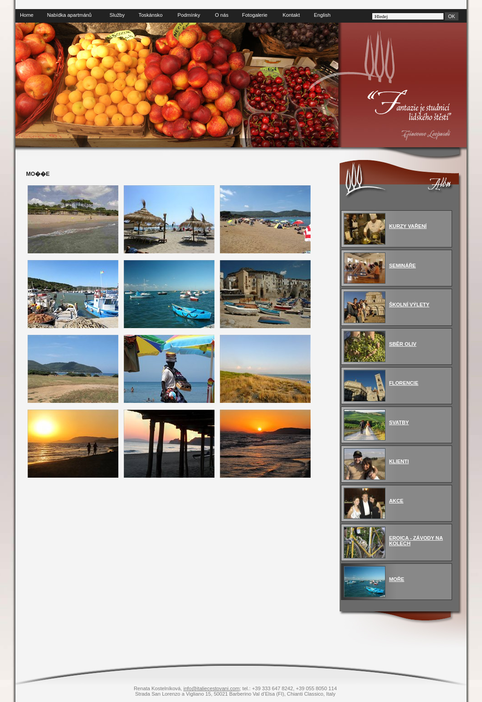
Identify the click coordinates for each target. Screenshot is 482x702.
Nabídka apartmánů (69, 15)
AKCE (396, 501)
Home (27, 15)
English (322, 15)
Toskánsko (151, 15)
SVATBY (399, 422)
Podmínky (189, 15)
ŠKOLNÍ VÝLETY (409, 304)
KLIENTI (399, 461)
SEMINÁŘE (402, 265)
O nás (222, 15)
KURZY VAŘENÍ (408, 226)
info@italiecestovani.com (211, 688)
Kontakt (291, 15)
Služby (117, 15)
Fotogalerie (255, 15)
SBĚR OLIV (402, 344)
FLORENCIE (404, 383)
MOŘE (396, 579)
